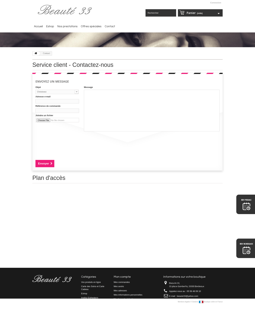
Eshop (50, 26)
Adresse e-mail (43, 96)
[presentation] (60, 139)
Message (88, 87)
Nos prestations (67, 26)
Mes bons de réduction (124, 299)
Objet (38, 87)
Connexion (215, 2)
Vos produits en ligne (91, 282)
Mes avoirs (119, 286)
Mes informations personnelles (128, 295)
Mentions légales (184, 310)
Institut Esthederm (89, 297)
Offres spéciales (91, 26)
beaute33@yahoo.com (187, 296)
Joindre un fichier (44, 115)
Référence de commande (47, 106)
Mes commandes (122, 282)
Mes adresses (120, 290)
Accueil (38, 26)
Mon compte (122, 276)
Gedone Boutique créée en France (207, 310)
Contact (110, 26)
